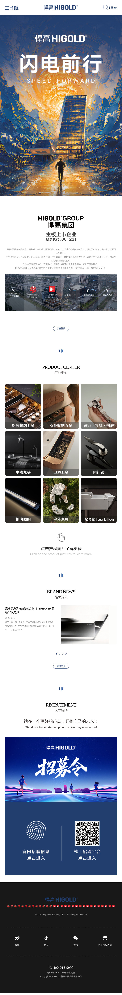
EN (114, 7)
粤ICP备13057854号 (56, 974)
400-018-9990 (63, 969)
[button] (47, 160)
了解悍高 (61, 328)
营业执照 (71, 974)
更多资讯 (61, 666)
